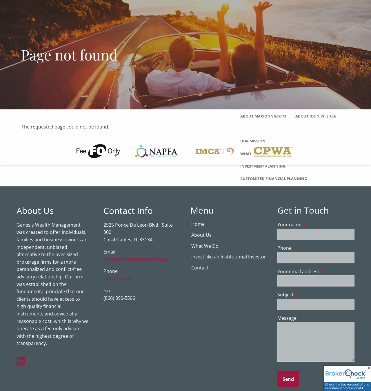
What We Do (205, 246)
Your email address (315, 272)
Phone (307, 248)
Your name (312, 225)
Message (310, 318)
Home (198, 224)
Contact (199, 268)
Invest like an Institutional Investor (228, 257)
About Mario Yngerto (263, 116)
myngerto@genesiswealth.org (136, 259)
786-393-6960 (117, 279)
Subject (308, 295)
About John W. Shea (315, 116)
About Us (201, 235)
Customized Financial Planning (273, 178)
